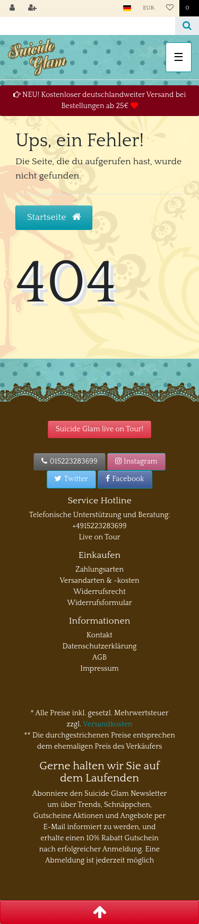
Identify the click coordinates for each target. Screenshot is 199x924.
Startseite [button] (54, 217)
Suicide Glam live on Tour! (99, 429)
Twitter (71, 479)
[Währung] (148, 8)
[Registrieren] (32, 8)
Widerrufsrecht (99, 592)
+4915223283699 (99, 526)
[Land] (127, 8)
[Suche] (187, 26)
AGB (99, 657)
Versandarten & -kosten (99, 580)
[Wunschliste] (169, 8)
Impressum (99, 668)
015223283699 (69, 461)
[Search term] (87, 26)
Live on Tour (99, 537)
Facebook (125, 479)
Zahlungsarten (99, 569)
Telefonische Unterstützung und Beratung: (99, 515)
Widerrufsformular (99, 603)
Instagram (136, 461)
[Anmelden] (12, 8)
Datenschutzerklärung (100, 646)
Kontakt (99, 635)
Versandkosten (107, 724)
